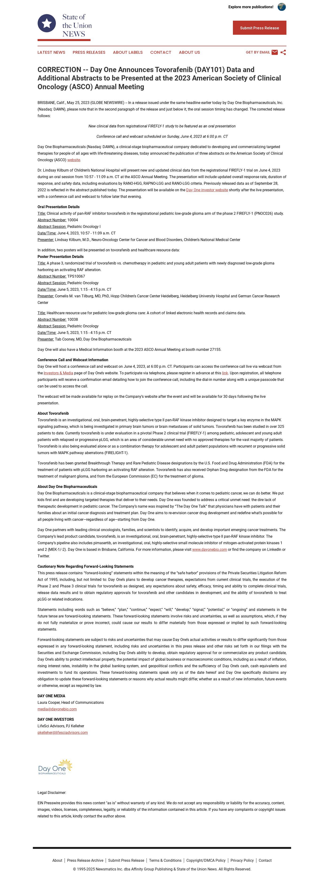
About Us (189, 52)
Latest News (51, 52)
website (73, 160)
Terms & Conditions (165, 860)
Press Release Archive (85, 860)
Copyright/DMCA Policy (206, 860)
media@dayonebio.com (57, 709)
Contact (160, 52)
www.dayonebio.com (209, 549)
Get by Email (262, 52)
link (225, 373)
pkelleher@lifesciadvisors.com (63, 732)
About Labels (128, 52)
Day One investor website (207, 190)
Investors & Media (58, 373)
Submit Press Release (126, 860)
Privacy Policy (242, 860)
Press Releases (89, 52)
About (57, 860)
